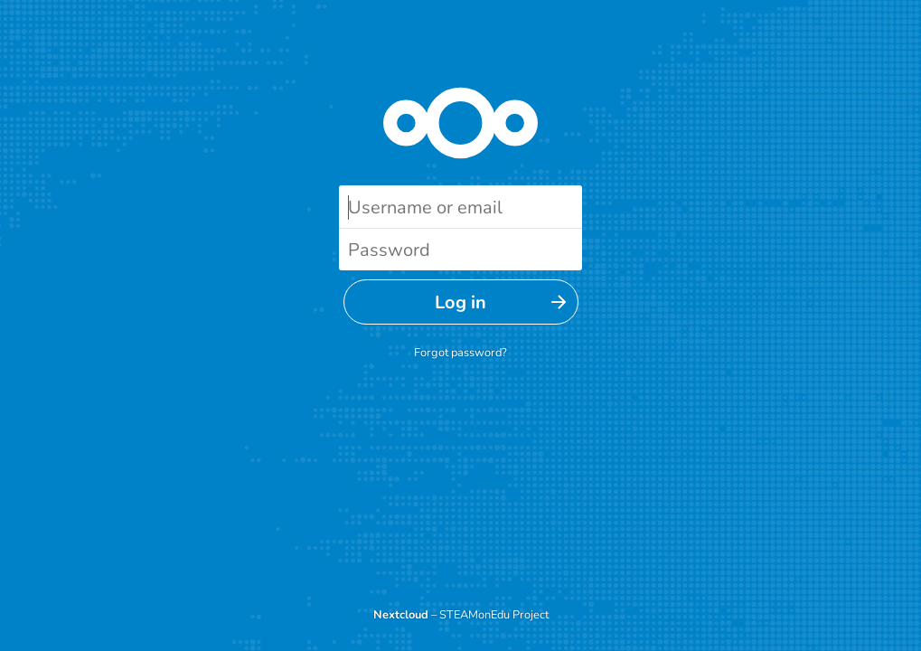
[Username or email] (460, 206)
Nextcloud (400, 615)
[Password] (460, 249)
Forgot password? (460, 352)
